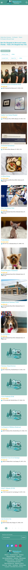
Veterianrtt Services (14, 554)
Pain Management (19, 559)
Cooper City (13, 58)
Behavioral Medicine (11, 556)
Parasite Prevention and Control (14, 561)
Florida (20, 37)
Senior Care (4, 565)
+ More (13, 54)
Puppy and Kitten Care (9, 563)
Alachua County (5, 54)
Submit (23, 537)
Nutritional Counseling (9, 559)
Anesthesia (21, 554)
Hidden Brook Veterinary (6, 37)
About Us (7, 554)
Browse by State (5, 51)
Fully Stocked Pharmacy (7, 558)
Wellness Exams (22, 565)
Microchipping (22, 558)
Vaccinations (15, 565)
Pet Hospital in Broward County (7, 39)
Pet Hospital (15, 37)
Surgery (9, 565)
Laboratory (16, 558)
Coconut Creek (5, 58)
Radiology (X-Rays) (19, 563)
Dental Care (18, 556)
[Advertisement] (14, 20)
